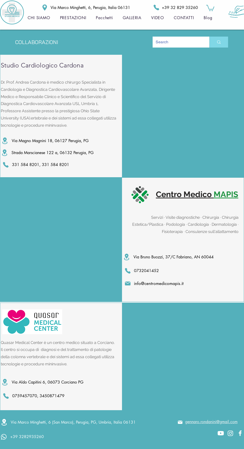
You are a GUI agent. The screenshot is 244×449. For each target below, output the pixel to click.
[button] (210, 7)
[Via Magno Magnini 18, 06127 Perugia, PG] (58, 141)
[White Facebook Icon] (240, 433)
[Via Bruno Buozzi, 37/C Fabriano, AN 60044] (171, 257)
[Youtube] (220, 433)
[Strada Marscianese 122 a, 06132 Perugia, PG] (57, 153)
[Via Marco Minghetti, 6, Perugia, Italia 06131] (75, 7)
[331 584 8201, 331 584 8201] (37, 165)
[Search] (177, 42)
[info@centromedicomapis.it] (159, 283)
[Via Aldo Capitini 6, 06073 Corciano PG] (58, 382)
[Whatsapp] (3, 436)
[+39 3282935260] (33, 437)
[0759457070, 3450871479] (35, 396)
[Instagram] (230, 433)
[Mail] (180, 422)
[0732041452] (146, 271)
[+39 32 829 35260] (173, 7)
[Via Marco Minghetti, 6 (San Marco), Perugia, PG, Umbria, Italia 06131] (71, 422)
